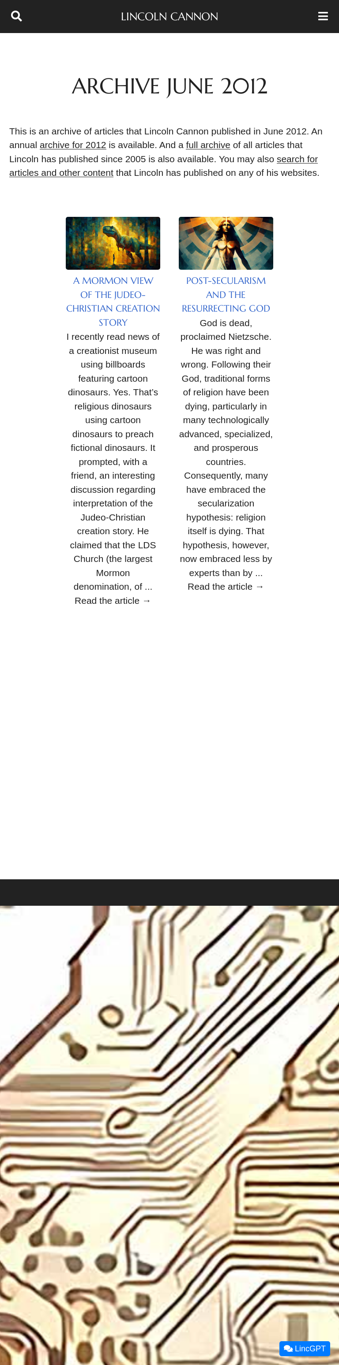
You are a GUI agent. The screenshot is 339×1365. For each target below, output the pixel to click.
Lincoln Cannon (169, 16)
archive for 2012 (73, 145)
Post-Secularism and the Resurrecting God (226, 294)
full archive (208, 145)
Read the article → (113, 600)
